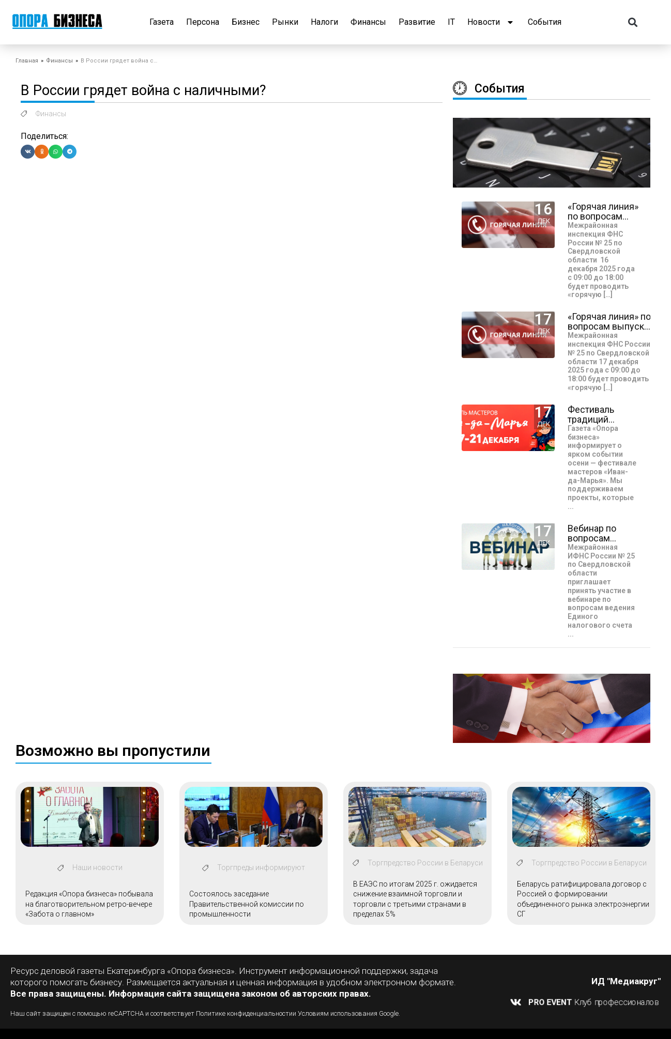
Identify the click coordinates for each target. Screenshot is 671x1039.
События (544, 22)
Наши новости (97, 867)
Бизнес (246, 22)
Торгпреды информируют (261, 867)
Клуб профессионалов (594, 1002)
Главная (27, 60)
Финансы (368, 22)
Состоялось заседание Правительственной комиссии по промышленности (246, 904)
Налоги (324, 22)
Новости (491, 22)
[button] (633, 22)
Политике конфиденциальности (244, 1013)
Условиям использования (337, 1013)
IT (451, 22)
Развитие (417, 22)
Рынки (285, 22)
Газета (161, 22)
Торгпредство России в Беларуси (425, 863)
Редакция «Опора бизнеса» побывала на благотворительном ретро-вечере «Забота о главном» (89, 904)
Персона (202, 22)
